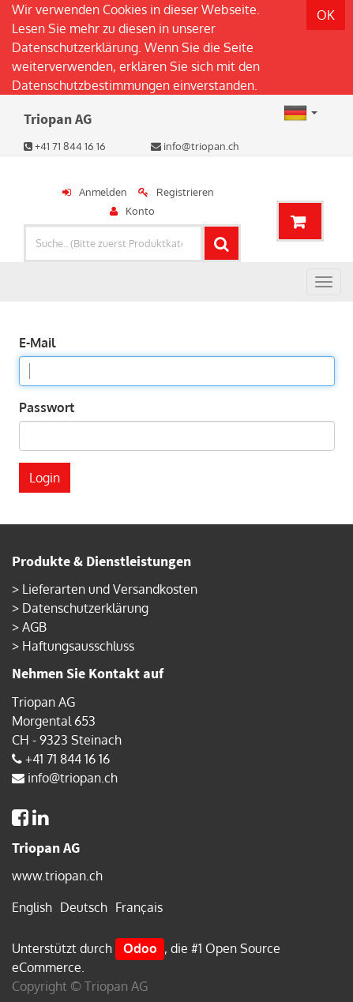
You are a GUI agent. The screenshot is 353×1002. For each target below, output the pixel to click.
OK (326, 15)
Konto (140, 211)
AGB (34, 627)
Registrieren (185, 192)
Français (139, 907)
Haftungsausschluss (78, 646)
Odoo (140, 948)
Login (44, 478)
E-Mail (37, 343)
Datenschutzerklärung (75, 47)
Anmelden (103, 192)
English (32, 907)
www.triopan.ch (57, 876)
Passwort (46, 407)
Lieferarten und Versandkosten (109, 589)
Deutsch (83, 907)
